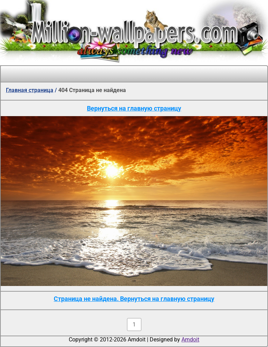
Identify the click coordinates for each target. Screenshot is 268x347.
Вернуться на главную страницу (134, 108)
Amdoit (190, 339)
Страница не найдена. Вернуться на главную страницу (134, 298)
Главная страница (29, 90)
